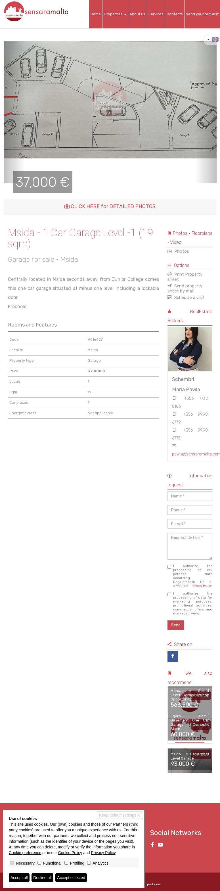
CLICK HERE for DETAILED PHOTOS (110, 206)
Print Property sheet (184, 277)
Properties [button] (115, 14)
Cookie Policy (70, 852)
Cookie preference (25, 852)
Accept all (19, 877)
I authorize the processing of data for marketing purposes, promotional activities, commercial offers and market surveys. (189, 603)
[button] (14, 112)
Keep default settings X (119, 815)
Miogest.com (150, 884)
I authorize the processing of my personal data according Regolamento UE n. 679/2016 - (189, 576)
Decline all (42, 877)
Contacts (175, 14)
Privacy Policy (202, 586)
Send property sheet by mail (184, 288)
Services (156, 14)
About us (137, 14)
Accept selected (71, 877)
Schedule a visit (186, 297)
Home (96, 14)
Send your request (202, 14)
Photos (178, 251)
